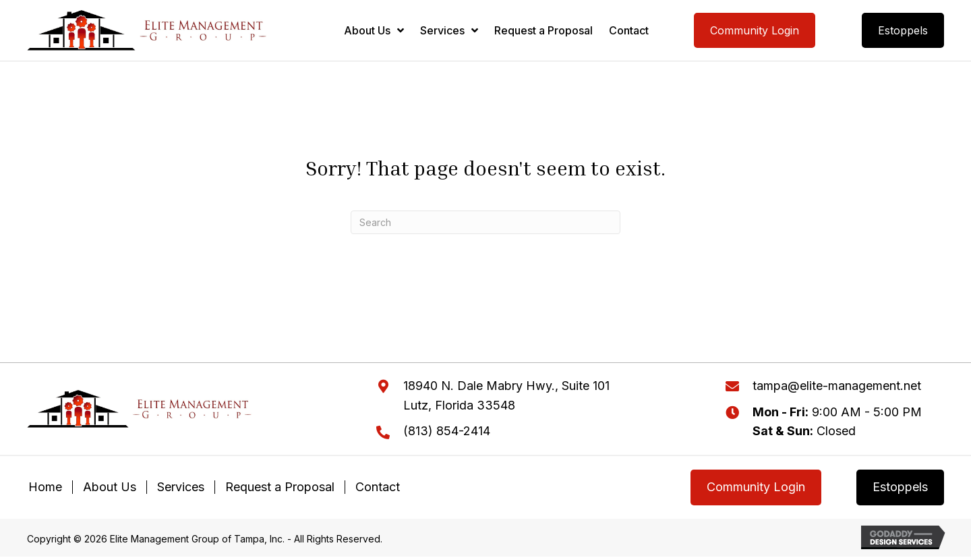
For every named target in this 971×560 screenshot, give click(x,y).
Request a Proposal (279, 487)
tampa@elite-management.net (837, 386)
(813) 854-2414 (446, 431)
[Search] (485, 222)
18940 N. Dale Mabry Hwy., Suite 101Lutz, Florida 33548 (506, 395)
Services (180, 487)
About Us (109, 487)
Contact (377, 487)
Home (45, 487)
